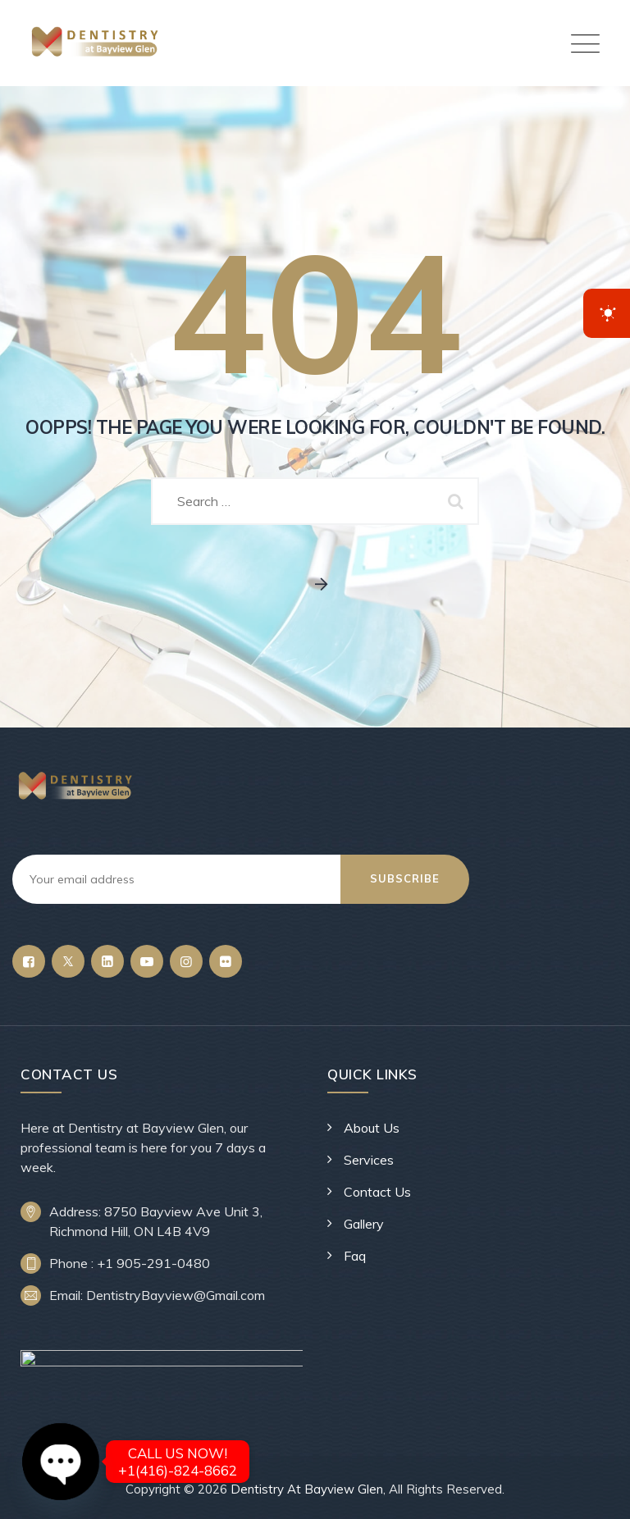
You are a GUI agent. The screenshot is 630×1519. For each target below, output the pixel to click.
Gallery (364, 1224)
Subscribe (405, 878)
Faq (355, 1256)
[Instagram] (186, 961)
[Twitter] (68, 961)
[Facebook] (28, 961)
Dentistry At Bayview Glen (307, 1489)
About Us (371, 1128)
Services (369, 1160)
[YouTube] (146, 961)
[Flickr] (225, 961)
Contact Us (377, 1192)
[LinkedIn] (107, 961)
